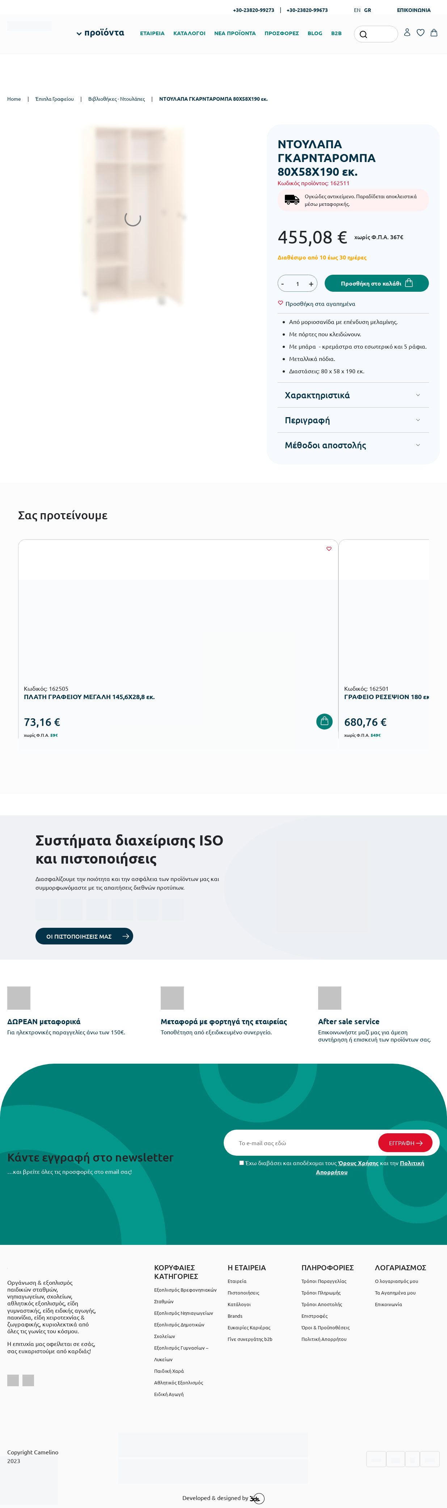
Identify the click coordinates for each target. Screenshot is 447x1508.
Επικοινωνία (388, 1304)
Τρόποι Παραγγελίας (323, 1281)
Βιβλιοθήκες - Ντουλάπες (116, 98)
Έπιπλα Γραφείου (54, 98)
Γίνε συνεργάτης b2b (250, 1339)
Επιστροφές (314, 1316)
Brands (235, 1316)
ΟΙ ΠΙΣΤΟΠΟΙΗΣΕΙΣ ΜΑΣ (78, 936)
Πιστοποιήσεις (243, 1292)
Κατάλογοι (239, 1304)
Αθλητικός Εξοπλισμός (178, 1382)
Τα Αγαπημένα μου (395, 1292)
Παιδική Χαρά (169, 1371)
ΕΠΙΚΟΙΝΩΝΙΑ (414, 10)
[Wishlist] (320, 303)
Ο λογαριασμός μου (396, 1281)
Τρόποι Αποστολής (321, 1304)
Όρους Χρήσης (358, 1163)
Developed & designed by (223, 1498)
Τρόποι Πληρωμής (321, 1292)
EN (357, 10)
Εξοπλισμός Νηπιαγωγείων (183, 1313)
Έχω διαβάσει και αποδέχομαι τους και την (331, 1167)
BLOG (315, 33)
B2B (336, 33)
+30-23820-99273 (253, 10)
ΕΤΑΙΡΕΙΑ (152, 33)
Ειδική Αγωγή (169, 1394)
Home (14, 98)
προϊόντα (104, 32)
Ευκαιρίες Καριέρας (249, 1327)
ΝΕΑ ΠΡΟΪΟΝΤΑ (235, 33)
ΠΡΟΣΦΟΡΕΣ (282, 33)
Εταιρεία (237, 1281)
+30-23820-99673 (307, 10)
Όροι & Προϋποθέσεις (325, 1327)
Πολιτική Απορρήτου (323, 1339)
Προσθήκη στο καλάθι (371, 283)
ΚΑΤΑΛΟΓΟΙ (189, 33)
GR (367, 10)
